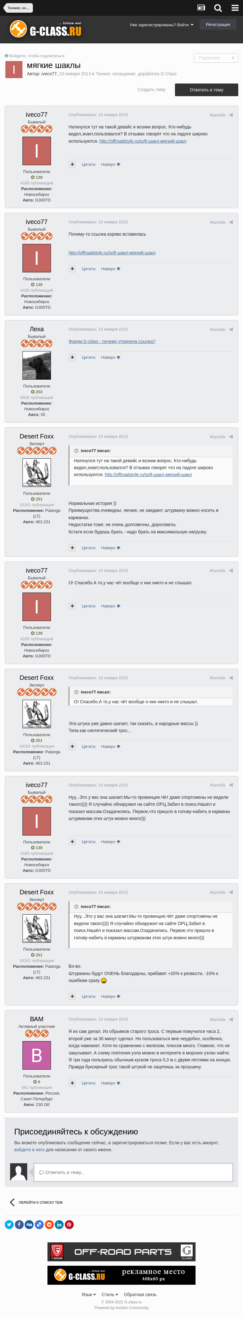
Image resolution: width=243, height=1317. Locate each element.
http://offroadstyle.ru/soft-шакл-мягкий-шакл (142, 141)
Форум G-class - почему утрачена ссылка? (111, 341)
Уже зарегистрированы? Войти (161, 24)
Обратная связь (140, 1294)
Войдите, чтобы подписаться (37, 55)
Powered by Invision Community (121, 1308)
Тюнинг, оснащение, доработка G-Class (136, 73)
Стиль (110, 1294)
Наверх (110, 164)
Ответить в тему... (62, 1172)
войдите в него (29, 1149)
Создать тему (151, 89)
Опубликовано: (98, 114)
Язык (89, 1294)
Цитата (88, 164)
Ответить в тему (206, 89)
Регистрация (218, 24)
